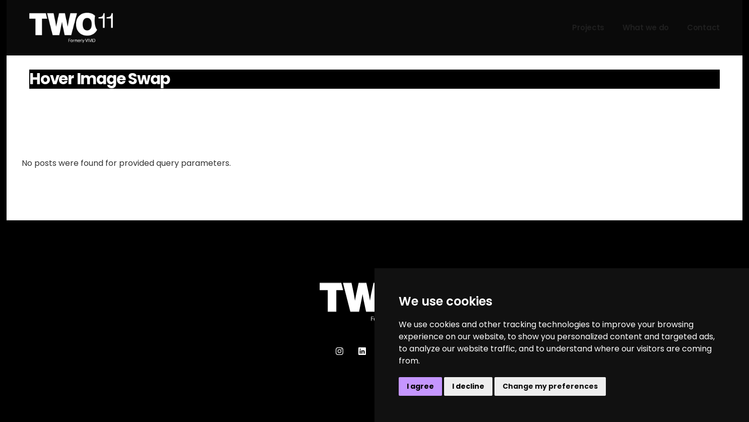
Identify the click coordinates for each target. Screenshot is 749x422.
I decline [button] (468, 386)
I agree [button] (420, 386)
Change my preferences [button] (550, 386)
